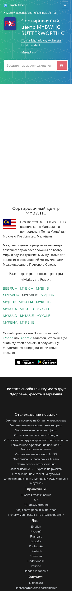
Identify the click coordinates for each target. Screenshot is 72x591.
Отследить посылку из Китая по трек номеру (36, 420)
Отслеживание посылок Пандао (36, 435)
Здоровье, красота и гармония (36, 394)
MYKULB (27, 309)
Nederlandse (36, 561)
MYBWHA (11, 295)
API (36, 500)
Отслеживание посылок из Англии (36, 459)
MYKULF (43, 315)
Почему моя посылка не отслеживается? (36, 514)
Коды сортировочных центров (36, 510)
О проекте (36, 583)
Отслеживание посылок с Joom (36, 430)
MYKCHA (26, 302)
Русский (36, 531)
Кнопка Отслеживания (36, 495)
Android (26, 338)
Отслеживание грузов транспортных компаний (36, 440)
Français (36, 536)
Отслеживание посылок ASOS (36, 454)
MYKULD (10, 315)
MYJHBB (9, 302)
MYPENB (27, 322)
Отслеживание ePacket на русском (36, 474)
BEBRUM (10, 288)
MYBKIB (42, 288)
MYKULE (27, 315)
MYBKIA (26, 288)
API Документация (36, 505)
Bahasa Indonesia (36, 571)
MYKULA (10, 309)
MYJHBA (47, 295)
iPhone (8, 338)
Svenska (36, 556)
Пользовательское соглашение (36, 588)
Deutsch (36, 551)
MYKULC (43, 309)
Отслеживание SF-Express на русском (36, 469)
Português (36, 546)
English (36, 526)
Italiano (36, 566)
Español (36, 541)
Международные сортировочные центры (30, 12)
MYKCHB (43, 302)
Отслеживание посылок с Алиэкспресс (36, 425)
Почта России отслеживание (36, 464)
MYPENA (10, 322)
